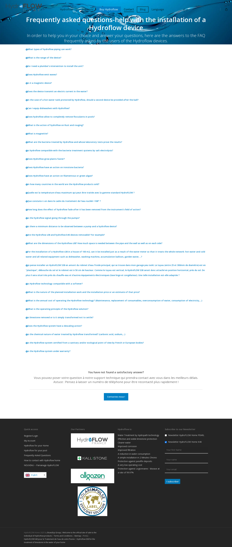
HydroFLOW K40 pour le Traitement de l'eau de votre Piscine (49, 539)
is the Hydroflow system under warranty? (48, 351)
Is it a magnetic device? (39, 83)
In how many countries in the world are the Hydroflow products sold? (62, 184)
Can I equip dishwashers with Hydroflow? (48, 108)
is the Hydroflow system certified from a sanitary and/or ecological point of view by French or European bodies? (85, 342)
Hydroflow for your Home (36, 445)
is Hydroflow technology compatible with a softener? (54, 283)
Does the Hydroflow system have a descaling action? (54, 325)
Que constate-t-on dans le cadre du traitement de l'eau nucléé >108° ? (63, 201)
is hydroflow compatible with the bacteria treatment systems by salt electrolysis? (69, 150)
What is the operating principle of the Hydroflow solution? (57, 309)
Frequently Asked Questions (37, 455)
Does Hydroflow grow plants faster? (45, 158)
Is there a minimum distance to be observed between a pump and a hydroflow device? (71, 226)
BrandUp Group (54, 532)
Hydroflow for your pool (35, 450)
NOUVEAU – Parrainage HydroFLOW (41, 465)
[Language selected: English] (35, 475)
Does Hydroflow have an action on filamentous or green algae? (59, 175)
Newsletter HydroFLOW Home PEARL (184, 435)
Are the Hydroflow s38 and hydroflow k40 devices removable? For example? (65, 234)
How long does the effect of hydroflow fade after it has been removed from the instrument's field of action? (83, 209)
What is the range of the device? (43, 57)
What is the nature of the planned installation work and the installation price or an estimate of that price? (83, 292)
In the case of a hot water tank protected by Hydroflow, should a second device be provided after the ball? (82, 99)
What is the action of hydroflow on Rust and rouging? (55, 125)
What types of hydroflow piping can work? (48, 49)
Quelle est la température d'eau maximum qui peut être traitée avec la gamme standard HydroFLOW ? (80, 192)
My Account (29, 440)
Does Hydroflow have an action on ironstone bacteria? (55, 167)
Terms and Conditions (63, 536)
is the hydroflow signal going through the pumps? (53, 218)
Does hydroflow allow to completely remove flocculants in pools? (60, 116)
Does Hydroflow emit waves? (41, 74)
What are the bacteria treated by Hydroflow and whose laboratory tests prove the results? (74, 142)
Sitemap (77, 536)
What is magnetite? (37, 133)
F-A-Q (85, 536)
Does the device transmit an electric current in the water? (57, 91)
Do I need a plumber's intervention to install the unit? (54, 66)
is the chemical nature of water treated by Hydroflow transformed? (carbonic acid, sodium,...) (75, 334)
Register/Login (31, 435)
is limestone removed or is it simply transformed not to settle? (59, 317)
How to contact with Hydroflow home (42, 460)
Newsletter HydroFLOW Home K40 (183, 441)
